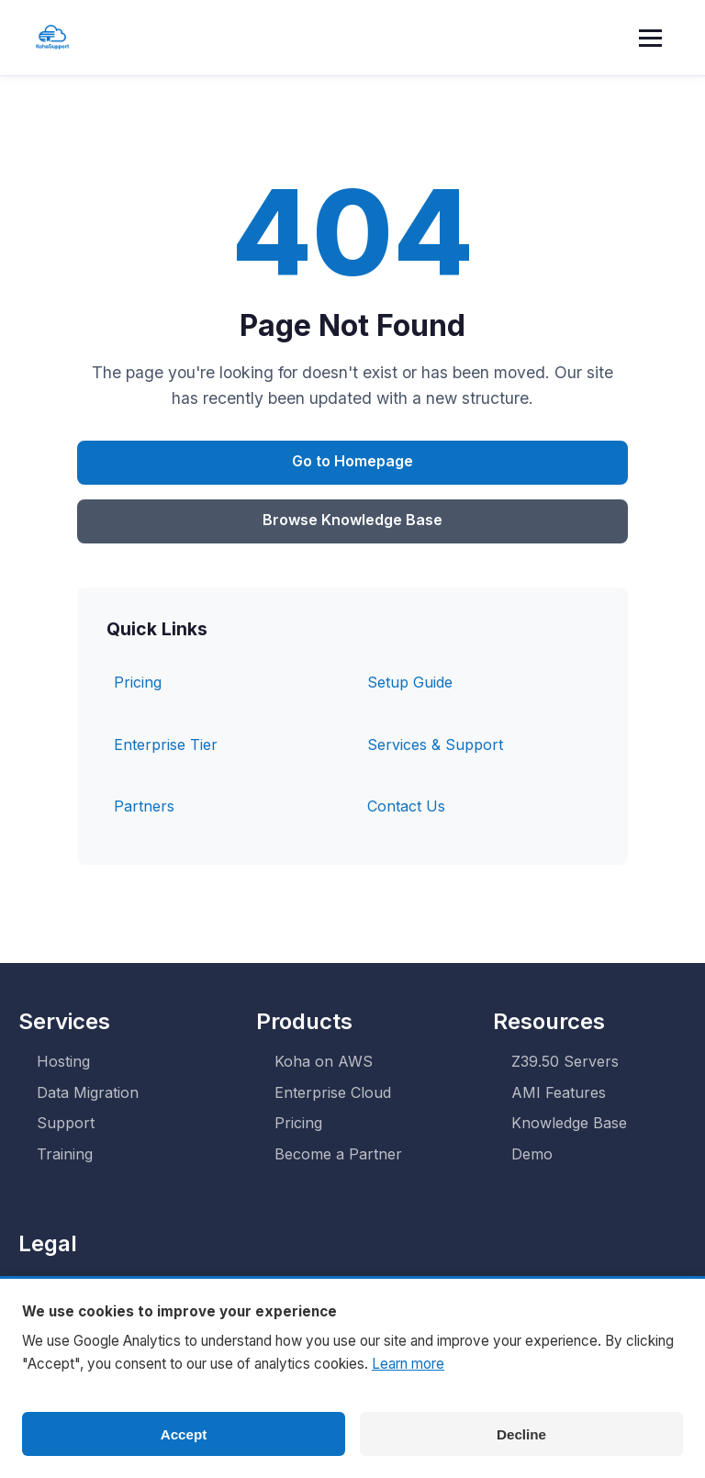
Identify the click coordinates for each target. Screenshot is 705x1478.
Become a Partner (338, 1154)
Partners (144, 806)
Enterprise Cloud (332, 1092)
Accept (184, 1434)
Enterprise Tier (166, 744)
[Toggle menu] (654, 38)
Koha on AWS (323, 1061)
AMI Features (558, 1092)
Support (66, 1123)
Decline (521, 1434)
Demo (532, 1154)
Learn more (408, 1363)
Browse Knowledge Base (352, 519)
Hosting (63, 1061)
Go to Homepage (352, 461)
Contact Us (406, 806)
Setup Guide (410, 682)
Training (65, 1154)
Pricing (138, 682)
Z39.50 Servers (565, 1061)
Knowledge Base (569, 1123)
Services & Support (435, 744)
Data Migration (88, 1092)
